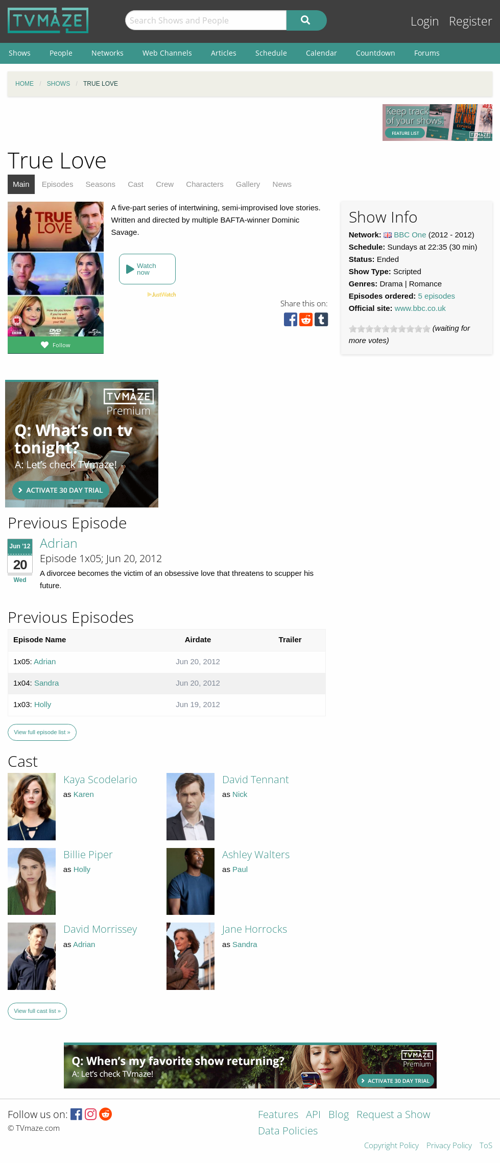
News (282, 184)
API (313, 1115)
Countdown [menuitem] (375, 53)
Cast (136, 184)
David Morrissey (100, 929)
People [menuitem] (61, 53)
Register (470, 21)
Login (425, 21)
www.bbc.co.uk (420, 308)
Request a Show (393, 1115)
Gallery (248, 184)
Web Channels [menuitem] (167, 53)
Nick (239, 794)
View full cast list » (37, 1011)
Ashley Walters (256, 854)
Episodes (58, 184)
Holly (42, 704)
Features (278, 1115)
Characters (204, 184)
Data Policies (288, 1131)
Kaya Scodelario (100, 779)
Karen (84, 794)
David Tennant (255, 779)
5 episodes (437, 296)
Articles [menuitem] (223, 53)
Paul (240, 869)
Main (21, 184)
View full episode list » (42, 732)
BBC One (410, 234)
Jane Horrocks (254, 929)
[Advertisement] (81, 443)
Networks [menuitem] (107, 53)
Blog (338, 1115)
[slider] (390, 329)
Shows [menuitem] (20, 53)
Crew (165, 184)
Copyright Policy (391, 1146)
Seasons (100, 184)
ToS (486, 1146)
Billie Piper (88, 854)
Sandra (46, 683)
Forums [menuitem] (427, 53)
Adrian (59, 542)
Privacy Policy (449, 1146)
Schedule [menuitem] (271, 53)
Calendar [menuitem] (321, 53)
